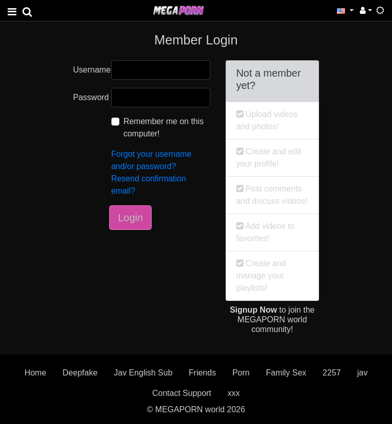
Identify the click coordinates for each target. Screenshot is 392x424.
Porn (241, 372)
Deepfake (80, 372)
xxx (234, 393)
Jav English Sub (143, 372)
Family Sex (286, 372)
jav (362, 372)
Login (130, 217)
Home (35, 372)
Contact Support (181, 393)
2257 (332, 372)
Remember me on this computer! (164, 127)
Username (88, 69)
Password (88, 97)
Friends (202, 372)
